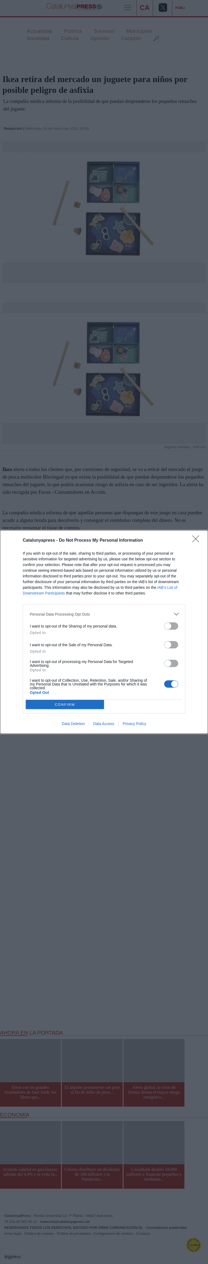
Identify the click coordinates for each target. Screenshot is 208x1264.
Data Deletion (73, 724)
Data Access (103, 724)
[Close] (197, 540)
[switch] (171, 626)
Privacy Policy (134, 724)
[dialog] (104, 632)
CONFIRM (65, 705)
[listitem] (104, 614)
